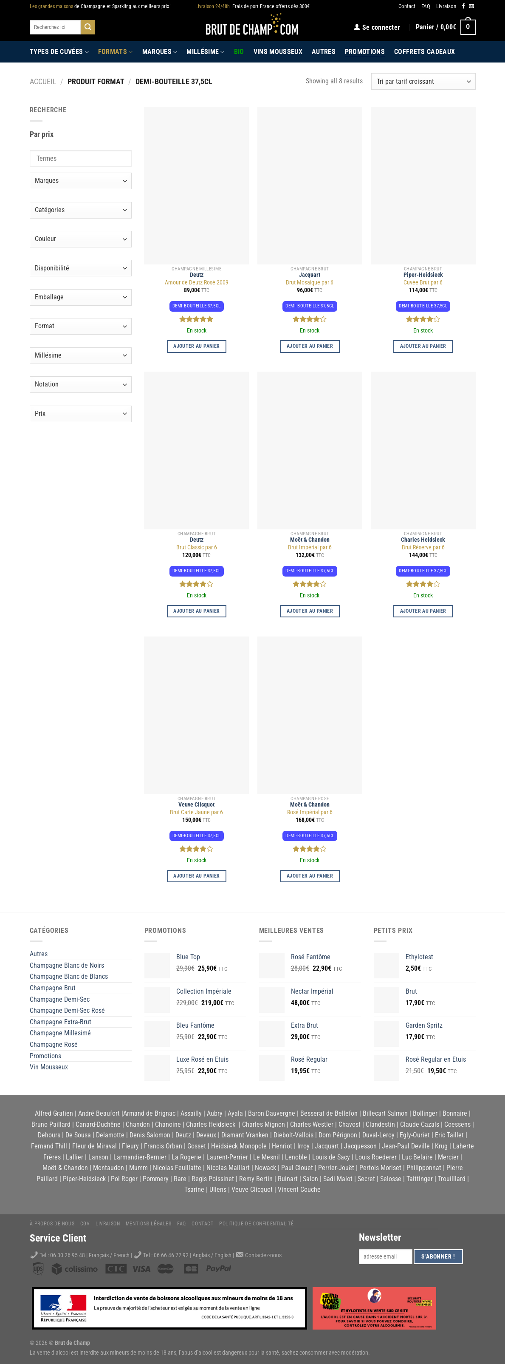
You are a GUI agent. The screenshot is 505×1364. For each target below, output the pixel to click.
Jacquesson (360, 1146)
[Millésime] (81, 355)
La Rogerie (186, 1157)
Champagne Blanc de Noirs (67, 965)
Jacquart (309, 274)
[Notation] (81, 384)
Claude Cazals (419, 1124)
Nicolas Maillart (228, 1168)
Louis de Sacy (331, 1157)
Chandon (138, 1124)
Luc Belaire (417, 1157)
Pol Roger (124, 1179)
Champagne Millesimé (60, 1033)
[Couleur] (81, 239)
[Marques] (81, 181)
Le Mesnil (266, 1157)
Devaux (206, 1135)
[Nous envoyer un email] (471, 6)
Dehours (49, 1135)
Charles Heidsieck (423, 539)
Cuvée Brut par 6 (423, 282)
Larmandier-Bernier (139, 1157)
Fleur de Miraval (94, 1146)
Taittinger (419, 1179)
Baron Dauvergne (271, 1113)
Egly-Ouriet (415, 1135)
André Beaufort (99, 1113)
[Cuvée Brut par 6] (423, 185)
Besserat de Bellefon (329, 1113)
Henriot (282, 1146)
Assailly (191, 1113)
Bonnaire (455, 1113)
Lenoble (296, 1157)
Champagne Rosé (54, 1044)
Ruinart (288, 1179)
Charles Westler (311, 1124)
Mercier (448, 1157)
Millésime (205, 52)
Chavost (350, 1124)
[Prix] (81, 414)
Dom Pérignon (338, 1135)
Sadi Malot (338, 1179)
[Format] (81, 326)
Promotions (365, 52)
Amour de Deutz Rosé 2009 (197, 282)
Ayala (235, 1113)
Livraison (446, 6)
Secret (366, 1179)
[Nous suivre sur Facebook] (463, 6)
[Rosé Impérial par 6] (309, 715)
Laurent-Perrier (227, 1157)
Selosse (390, 1179)
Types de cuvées (59, 52)
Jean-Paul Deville (406, 1146)
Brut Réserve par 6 (423, 547)
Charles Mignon (263, 1124)
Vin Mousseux (49, 1067)
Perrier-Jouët (336, 1168)
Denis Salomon (150, 1135)
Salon (310, 1179)
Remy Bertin (256, 1179)
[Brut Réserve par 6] (423, 450)
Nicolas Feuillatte (177, 1168)
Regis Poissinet (213, 1179)
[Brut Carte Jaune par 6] (196, 715)
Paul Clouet (297, 1168)
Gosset (196, 1146)
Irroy (303, 1146)
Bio (239, 52)
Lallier (74, 1157)
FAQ (425, 6)
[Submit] (88, 27)
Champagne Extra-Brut (60, 1022)
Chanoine (168, 1124)
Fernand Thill (49, 1146)
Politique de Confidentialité (256, 1224)
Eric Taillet (449, 1135)
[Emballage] (81, 297)
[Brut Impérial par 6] (309, 450)
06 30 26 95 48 (67, 1255)
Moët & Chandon (310, 539)
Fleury (130, 1146)
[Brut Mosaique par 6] (309, 185)
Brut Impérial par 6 (310, 547)
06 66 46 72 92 (172, 1255)
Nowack (265, 1168)
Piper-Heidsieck (423, 274)
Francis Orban (163, 1146)
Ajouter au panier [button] (196, 346)
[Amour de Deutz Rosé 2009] (196, 185)
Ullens (217, 1189)
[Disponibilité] (81, 268)
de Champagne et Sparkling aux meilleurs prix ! (101, 7)
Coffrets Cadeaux (424, 52)
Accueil (43, 81)
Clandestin (380, 1124)
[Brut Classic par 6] (196, 450)
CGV (85, 1224)
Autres (324, 52)
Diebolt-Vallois (293, 1135)
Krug (441, 1146)
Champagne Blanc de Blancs (69, 976)
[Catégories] (81, 210)
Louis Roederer (376, 1157)
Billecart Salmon (385, 1113)
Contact (406, 6)
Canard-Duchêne (98, 1124)
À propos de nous (52, 1224)
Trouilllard (452, 1179)
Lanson (98, 1157)
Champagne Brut (53, 988)
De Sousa (78, 1135)
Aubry (215, 1113)
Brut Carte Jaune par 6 (196, 812)
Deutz (196, 274)
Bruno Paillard (51, 1124)
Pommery (156, 1179)
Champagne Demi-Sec (60, 999)
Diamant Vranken (244, 1135)
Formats (115, 52)
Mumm (138, 1168)
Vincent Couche (299, 1189)
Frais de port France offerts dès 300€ (252, 7)
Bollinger (425, 1113)
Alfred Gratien (54, 1113)
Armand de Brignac (149, 1113)
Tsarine (194, 1189)
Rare (180, 1179)
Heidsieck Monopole (239, 1146)
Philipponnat (423, 1168)
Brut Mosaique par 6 (309, 282)
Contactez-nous (263, 1255)
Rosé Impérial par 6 (310, 812)
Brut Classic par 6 (196, 547)
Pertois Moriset (380, 1168)
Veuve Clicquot (196, 804)
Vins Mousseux (278, 52)
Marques (160, 52)
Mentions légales (149, 1224)
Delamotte (110, 1135)
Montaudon (108, 1168)
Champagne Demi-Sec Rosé (67, 1010)
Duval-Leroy (378, 1135)
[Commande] (423, 81)
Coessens (457, 1124)
